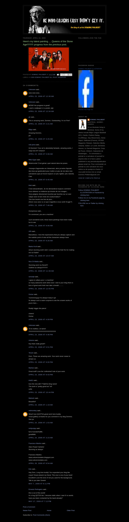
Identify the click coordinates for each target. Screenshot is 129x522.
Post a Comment (29, 507)
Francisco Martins (35, 443)
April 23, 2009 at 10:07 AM (41, 256)
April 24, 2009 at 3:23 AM (41, 438)
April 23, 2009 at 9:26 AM (41, 241)
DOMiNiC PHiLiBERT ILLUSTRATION (90, 68)
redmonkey (33, 410)
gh (29, 117)
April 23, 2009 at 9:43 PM (41, 375)
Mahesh (31, 398)
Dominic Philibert (97, 119)
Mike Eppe (32, 160)
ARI (30, 231)
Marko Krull (33, 246)
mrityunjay (32, 428)
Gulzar (31, 294)
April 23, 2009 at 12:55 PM (41, 289)
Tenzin (31, 353)
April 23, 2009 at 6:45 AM (41, 180)
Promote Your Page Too (85, 109)
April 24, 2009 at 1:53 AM (41, 423)
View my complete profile (89, 178)
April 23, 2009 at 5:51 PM (41, 347)
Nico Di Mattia (34, 261)
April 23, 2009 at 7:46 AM (41, 205)
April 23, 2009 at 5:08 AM (41, 154)
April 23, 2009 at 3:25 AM (41, 139)
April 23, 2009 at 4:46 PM (41, 335)
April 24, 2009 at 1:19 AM (41, 405)
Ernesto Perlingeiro (36, 489)
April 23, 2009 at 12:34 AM (41, 111)
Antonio (31, 340)
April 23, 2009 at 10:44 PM (41, 392)
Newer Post (27, 510)
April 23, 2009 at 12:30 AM (41, 96)
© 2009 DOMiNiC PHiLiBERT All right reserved (47, 77)
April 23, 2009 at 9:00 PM (41, 362)
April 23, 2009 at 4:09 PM (41, 319)
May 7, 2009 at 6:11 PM (39, 484)
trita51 (31, 380)
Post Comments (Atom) (41, 515)
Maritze (31, 368)
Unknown (32, 89)
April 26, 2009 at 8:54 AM (41, 463)
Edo (30, 469)
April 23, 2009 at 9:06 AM (41, 226)
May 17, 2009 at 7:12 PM (40, 501)
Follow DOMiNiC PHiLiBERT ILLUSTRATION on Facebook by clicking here (91, 192)
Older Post (71, 510)
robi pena (32, 145)
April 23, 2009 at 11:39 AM (41, 271)
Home (49, 510)
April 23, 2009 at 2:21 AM (41, 124)
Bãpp (30, 129)
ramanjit (31, 277)
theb (30, 185)
